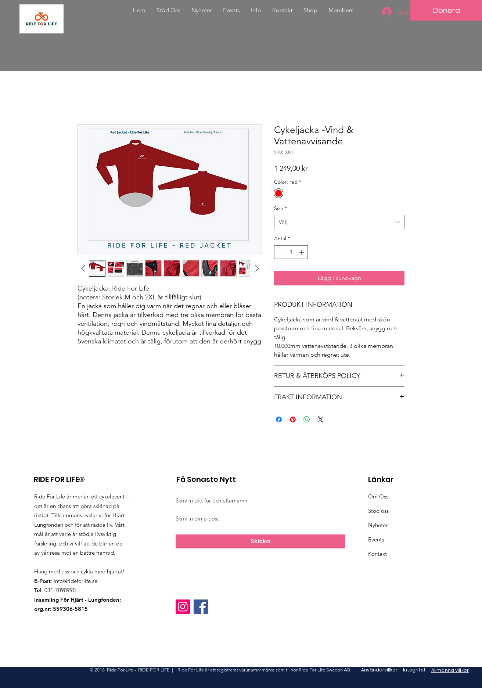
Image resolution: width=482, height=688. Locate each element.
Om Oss (378, 496)
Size (280, 208)
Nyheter (378, 525)
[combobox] (339, 222)
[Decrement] (279, 252)
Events (376, 539)
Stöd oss (378, 510)
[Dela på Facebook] (278, 419)
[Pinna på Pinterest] (292, 419)
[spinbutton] (291, 252)
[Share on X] (320, 419)
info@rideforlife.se (75, 580)
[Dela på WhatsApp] (306, 419)
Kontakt (377, 553)
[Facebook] (201, 606)
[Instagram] (183, 606)
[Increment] (302, 252)
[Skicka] (260, 541)
